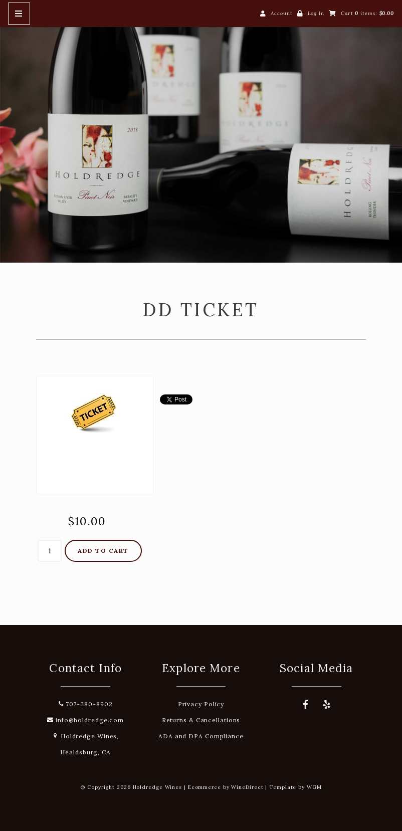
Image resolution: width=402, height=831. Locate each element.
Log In (316, 13)
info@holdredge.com (85, 720)
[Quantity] (50, 551)
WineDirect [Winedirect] (247, 787)
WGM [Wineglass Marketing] (314, 787)
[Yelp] (327, 705)
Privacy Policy (201, 704)
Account (281, 13)
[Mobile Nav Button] (19, 14)
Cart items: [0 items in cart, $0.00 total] (367, 13)
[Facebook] (306, 705)
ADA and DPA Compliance (201, 736)
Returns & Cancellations (201, 720)
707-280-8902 (86, 704)
